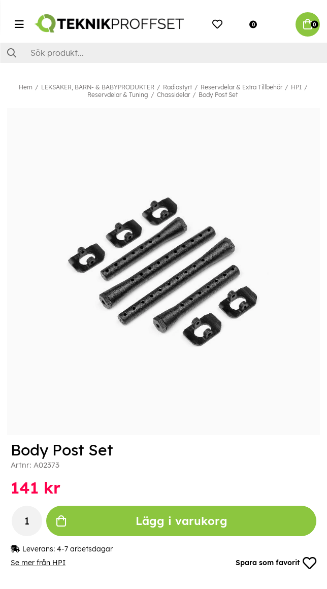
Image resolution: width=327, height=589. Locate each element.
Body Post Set (218, 95)
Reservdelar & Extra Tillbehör (241, 87)
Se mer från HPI (38, 563)
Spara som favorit (275, 563)
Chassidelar (173, 95)
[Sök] (163, 53)
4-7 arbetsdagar (85, 548)
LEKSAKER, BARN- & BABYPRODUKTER (97, 87)
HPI (296, 87)
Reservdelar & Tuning (117, 95)
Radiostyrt (177, 87)
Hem (25, 87)
